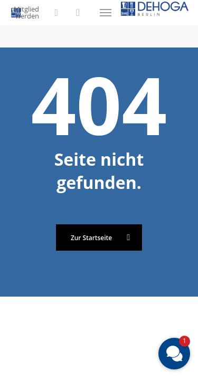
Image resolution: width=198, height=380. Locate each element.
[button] (105, 12)
